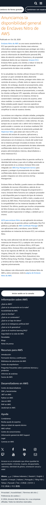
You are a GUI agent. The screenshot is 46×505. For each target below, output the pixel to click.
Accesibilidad (16, 492)
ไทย (17, 483)
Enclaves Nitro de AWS (10, 43)
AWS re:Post (5, 428)
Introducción (6, 354)
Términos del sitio (30, 492)
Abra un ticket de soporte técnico (13, 425)
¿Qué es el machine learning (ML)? (14, 330)
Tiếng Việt (39, 479)
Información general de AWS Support (15, 435)
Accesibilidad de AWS (9, 311)
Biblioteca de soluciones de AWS (13, 361)
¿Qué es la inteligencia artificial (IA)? (15, 324)
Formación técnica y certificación (13, 358)
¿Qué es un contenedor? (10, 317)
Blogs (3, 340)
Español (4, 479)
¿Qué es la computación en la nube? (15, 307)
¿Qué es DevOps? (7, 314)
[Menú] (40, 2)
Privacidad (5, 492)
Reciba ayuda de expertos (11, 422)
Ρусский (11, 483)
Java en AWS (6, 401)
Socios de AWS (7, 377)
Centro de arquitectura (9, 364)
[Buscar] (35, 2)
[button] (23, 293)
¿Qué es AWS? (6, 304)
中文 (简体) (5, 486)
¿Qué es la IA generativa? (10, 327)
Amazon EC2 (33, 60)
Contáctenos (6, 418)
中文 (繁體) (16, 486)
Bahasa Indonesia (20, 476)
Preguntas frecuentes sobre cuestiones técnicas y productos (19, 369)
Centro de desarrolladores (11, 388)
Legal (3, 438)
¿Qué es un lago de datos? (11, 320)
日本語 (23, 483)
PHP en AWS (6, 404)
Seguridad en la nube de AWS (12, 334)
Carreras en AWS (7, 442)
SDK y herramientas (8, 391)
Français (12, 479)
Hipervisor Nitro (7, 132)
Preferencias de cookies (10, 496)
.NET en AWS (6, 394)
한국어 (30, 483)
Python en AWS (7, 398)
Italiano (20, 479)
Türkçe (3, 483)
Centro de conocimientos (10, 432)
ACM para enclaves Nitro (10, 220)
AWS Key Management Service (24, 168)
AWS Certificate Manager (28, 226)
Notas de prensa (7, 344)
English (39, 476)
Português (29, 479)
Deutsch (32, 476)
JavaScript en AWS (8, 408)
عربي (10, 476)
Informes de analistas (9, 374)
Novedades (5, 337)
